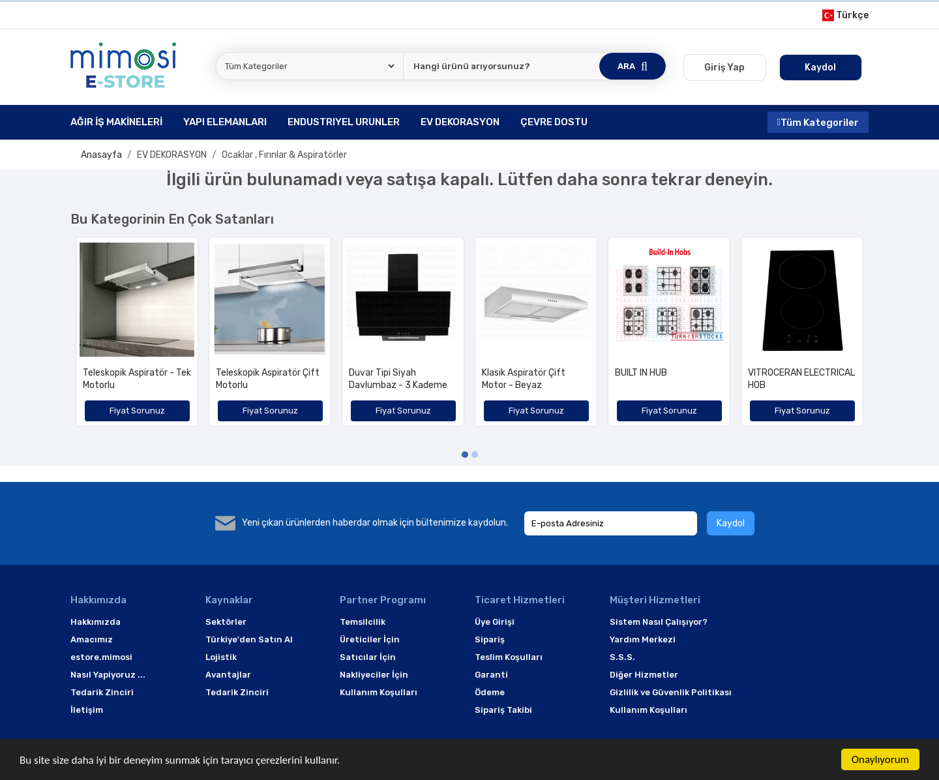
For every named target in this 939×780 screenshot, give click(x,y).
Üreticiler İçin (370, 639)
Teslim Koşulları (509, 657)
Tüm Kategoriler (818, 122)
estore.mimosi (101, 657)
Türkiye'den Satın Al (249, 639)
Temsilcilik (362, 622)
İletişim (86, 710)
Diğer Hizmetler (644, 675)
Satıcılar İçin (368, 657)
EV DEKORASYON (172, 154)
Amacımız (91, 639)
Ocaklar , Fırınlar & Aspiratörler (284, 154)
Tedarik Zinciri (102, 692)
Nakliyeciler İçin (374, 675)
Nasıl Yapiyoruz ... (107, 675)
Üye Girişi (494, 622)
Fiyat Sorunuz (137, 410)
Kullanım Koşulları (378, 692)
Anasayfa (101, 154)
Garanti (491, 675)
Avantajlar (228, 675)
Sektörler (225, 622)
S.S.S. (622, 657)
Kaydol (731, 523)
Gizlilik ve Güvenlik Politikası (671, 692)
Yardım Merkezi (643, 639)
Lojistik (221, 657)
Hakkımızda (95, 622)
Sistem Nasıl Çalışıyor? (659, 622)
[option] (136, 336)
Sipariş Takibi (503, 710)
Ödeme (490, 692)
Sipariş (490, 639)
